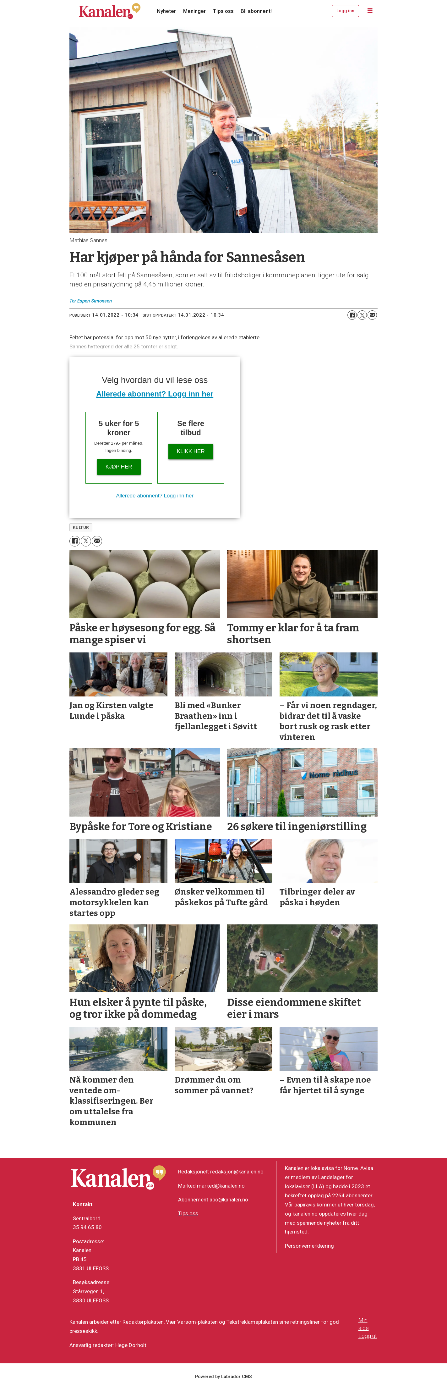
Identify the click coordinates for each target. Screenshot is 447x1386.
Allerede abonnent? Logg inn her (154, 394)
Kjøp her (119, 467)
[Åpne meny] (370, 11)
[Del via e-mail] (372, 315)
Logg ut (367, 1336)
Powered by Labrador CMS (223, 1376)
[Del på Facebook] (352, 315)
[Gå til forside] (109, 11)
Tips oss (223, 11)
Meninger (194, 11)
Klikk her (191, 451)
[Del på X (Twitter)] (362, 315)
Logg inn (345, 10)
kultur (81, 527)
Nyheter (166, 11)
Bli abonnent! (256, 11)
